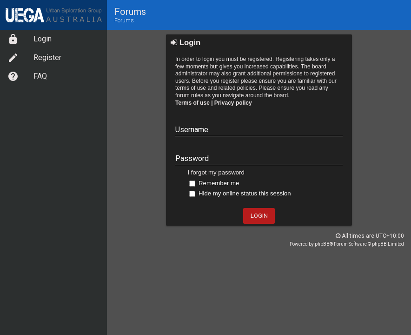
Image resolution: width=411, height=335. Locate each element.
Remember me (214, 183)
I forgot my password (215, 172)
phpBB (322, 244)
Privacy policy (233, 103)
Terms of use (192, 103)
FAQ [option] (27, 76)
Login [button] (259, 215)
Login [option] (29, 39)
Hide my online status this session (240, 193)
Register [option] (34, 57)
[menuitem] (53, 39)
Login (185, 42)
